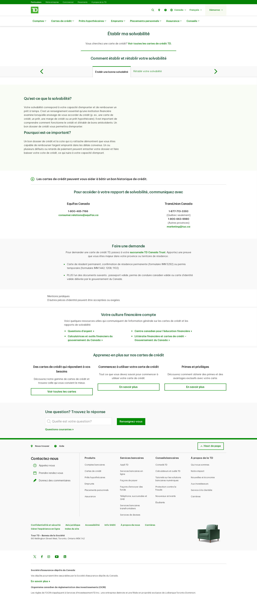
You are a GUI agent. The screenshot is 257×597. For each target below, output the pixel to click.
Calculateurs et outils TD (167, 463)
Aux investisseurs (199, 475)
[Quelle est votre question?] (78, 413)
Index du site (72, 520)
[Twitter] (34, 549)
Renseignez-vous (131, 413)
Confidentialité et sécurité (45, 517)
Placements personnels (145, 21)
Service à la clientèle (201, 482)
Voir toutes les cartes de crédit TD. (150, 35)
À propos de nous (130, 517)
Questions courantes (59, 421)
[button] (152, 10)
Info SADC (110, 517)
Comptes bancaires (95, 456)
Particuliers (36, 2)
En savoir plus (39, 573)
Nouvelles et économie (203, 469)
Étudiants (160, 494)
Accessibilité (92, 517)
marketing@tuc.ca (178, 218)
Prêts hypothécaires (92, 21)
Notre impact (197, 463)
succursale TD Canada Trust (147, 244)
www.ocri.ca (38, 590)
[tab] (112, 63)
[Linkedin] (65, 549)
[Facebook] (41, 549)
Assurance (174, 21)
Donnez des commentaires (52, 472)
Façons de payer (128, 472)
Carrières (196, 488)
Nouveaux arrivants (165, 488)
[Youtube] (57, 549)
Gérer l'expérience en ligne (45, 520)
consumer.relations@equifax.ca (78, 207)
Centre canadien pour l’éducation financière (162, 323)
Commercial (68, 2)
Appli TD (124, 456)
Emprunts (118, 21)
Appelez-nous (45, 457)
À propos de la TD (99, 2)
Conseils (193, 21)
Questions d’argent (80, 323)
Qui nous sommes (200, 456)
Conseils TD (161, 456)
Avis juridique (72, 517)
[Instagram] (48, 549)
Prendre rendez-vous (49, 464)
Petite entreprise (52, 2)
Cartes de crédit (62, 21)
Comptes (39, 21)
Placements (82, 2)
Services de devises (130, 506)
